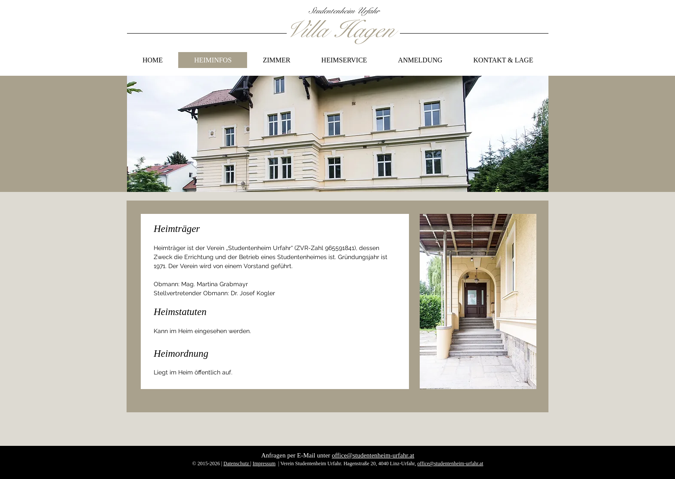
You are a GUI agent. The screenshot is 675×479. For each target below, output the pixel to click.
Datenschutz (236, 463)
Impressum (264, 463)
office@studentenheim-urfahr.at (373, 455)
